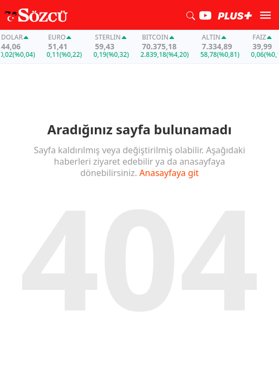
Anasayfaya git (168, 173)
